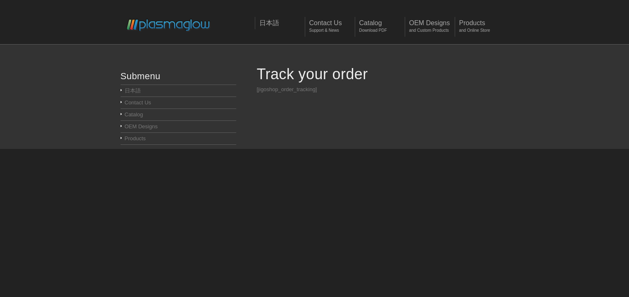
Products (135, 138)
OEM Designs (141, 126)
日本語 (133, 90)
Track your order (312, 74)
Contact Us (138, 102)
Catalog (134, 114)
